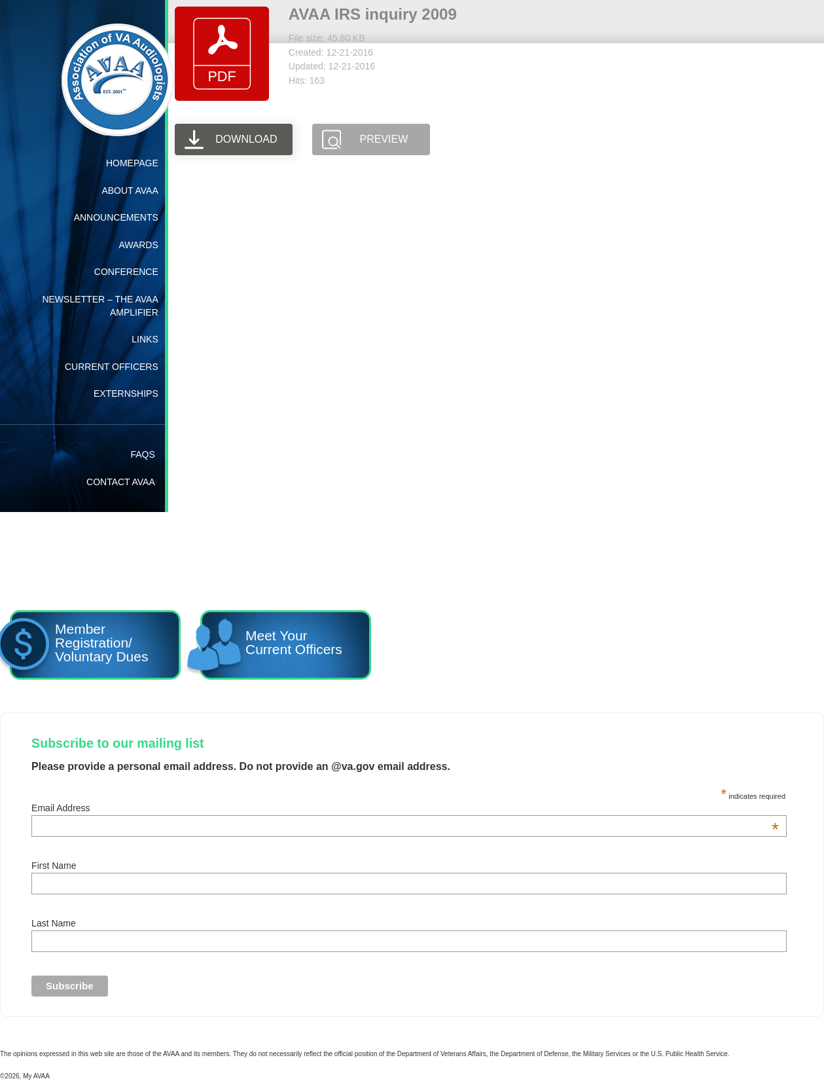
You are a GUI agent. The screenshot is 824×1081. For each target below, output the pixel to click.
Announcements (116, 217)
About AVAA (129, 190)
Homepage (132, 163)
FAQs (142, 454)
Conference (126, 271)
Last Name (53, 923)
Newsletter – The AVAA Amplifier (100, 306)
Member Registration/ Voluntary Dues (78, 647)
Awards (138, 245)
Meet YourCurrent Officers (273, 647)
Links (145, 339)
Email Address (405, 808)
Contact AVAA (120, 482)
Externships (126, 393)
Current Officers (111, 366)
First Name (53, 865)
